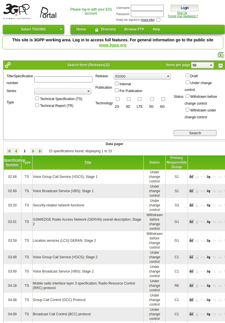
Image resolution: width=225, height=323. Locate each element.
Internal (125, 84)
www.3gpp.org (113, 45)
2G (117, 107)
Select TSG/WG (33, 29)
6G (162, 107)
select (211, 65)
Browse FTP (134, 29)
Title (87, 162)
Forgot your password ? (183, 16)
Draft (194, 76)
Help (156, 29)
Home (81, 29)
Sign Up (182, 13)
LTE (140, 107)
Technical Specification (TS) (61, 99)
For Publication (130, 91)
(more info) (148, 19)
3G (128, 107)
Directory (105, 29)
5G (151, 107)
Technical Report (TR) (56, 106)
